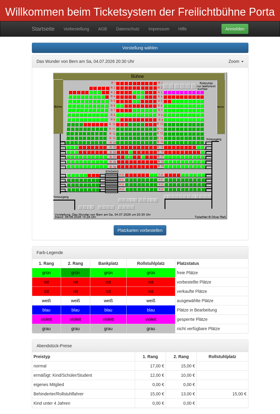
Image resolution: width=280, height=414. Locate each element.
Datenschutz (128, 28)
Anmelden (234, 28)
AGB (102, 28)
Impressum (159, 28)
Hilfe (182, 28)
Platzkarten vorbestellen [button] (140, 230)
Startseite (43, 29)
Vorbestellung (76, 28)
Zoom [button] (236, 61)
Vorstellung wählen (140, 47)
